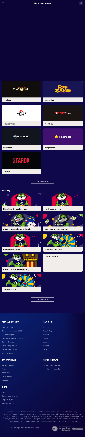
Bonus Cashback (13, 84)
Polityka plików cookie (51, 369)
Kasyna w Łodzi (14, 9)
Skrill (8, 28)
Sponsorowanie (8, 403)
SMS (8, 57)
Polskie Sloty (11, 115)
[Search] (81, 3)
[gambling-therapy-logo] (65, 428)
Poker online (7, 376)
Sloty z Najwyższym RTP (16, 103)
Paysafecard (11, 36)
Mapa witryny (7, 400)
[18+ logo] (55, 428)
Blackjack (6, 373)
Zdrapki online (12, 176)
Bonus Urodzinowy (14, 88)
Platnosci (9, 14)
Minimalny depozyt (9, 353)
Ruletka (5, 380)
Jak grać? (12, 147)
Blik (7, 19)
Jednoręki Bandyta (14, 107)
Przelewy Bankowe (14, 62)
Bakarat (9, 142)
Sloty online (10, 98)
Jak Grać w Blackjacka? (18, 155)
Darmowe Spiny (13, 72)
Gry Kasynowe (11, 137)
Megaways (11, 111)
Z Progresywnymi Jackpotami (19, 128)
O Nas (4, 392)
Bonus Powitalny (13, 76)
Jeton (8, 40)
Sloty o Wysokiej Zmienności (18, 124)
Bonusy (8, 67)
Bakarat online (8, 365)
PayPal (9, 53)
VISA (8, 49)
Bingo (4, 369)
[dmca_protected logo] (77, 428)
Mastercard (11, 45)
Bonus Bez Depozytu (15, 80)
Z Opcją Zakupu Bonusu (16, 132)
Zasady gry (13, 168)
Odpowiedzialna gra (10, 396)
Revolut (9, 32)
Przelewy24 (11, 23)
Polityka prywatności (51, 365)
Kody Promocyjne (14, 93)
